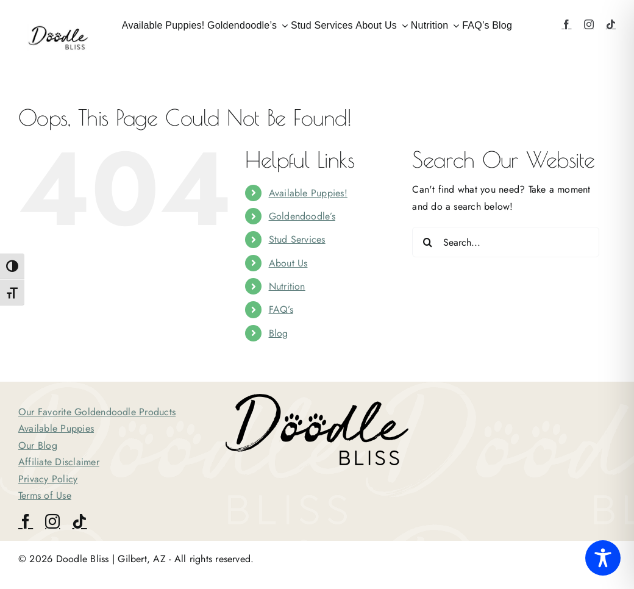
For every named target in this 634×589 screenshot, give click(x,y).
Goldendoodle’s (302, 216)
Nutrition (287, 286)
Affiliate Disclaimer (58, 462)
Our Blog (37, 445)
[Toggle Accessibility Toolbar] (603, 558)
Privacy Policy (47, 479)
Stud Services (297, 239)
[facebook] (566, 24)
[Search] (427, 242)
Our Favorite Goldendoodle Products (97, 412)
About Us (288, 263)
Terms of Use (44, 495)
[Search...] (505, 242)
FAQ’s (281, 309)
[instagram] (589, 24)
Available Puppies (56, 428)
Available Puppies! (308, 193)
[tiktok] (611, 24)
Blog (278, 333)
